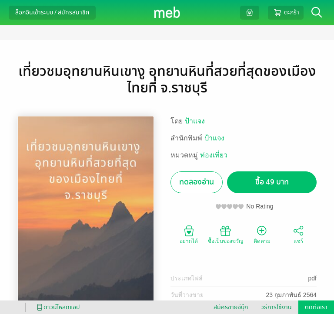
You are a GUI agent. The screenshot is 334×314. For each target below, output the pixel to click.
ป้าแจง (195, 121)
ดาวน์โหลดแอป (57, 307)
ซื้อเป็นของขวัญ (225, 234)
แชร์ (298, 234)
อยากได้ (189, 234)
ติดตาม (262, 234)
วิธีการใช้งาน (276, 307)
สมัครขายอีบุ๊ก (231, 307)
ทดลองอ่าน (196, 182)
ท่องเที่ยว (213, 155)
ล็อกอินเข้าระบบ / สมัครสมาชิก (52, 12)
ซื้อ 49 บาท (272, 182)
